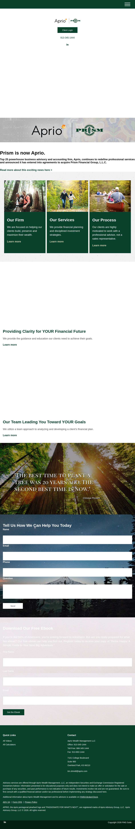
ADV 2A (6, 802)
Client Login (67, 30)
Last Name (8, 671)
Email (6, 546)
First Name (8, 652)
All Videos (7, 741)
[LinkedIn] (67, 44)
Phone (6, 562)
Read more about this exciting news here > (26, 170)
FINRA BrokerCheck (89, 797)
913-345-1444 (67, 37)
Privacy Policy (31, 802)
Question (8, 578)
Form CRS (17, 802)
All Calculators (9, 744)
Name (6, 529)
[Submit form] (13, 606)
